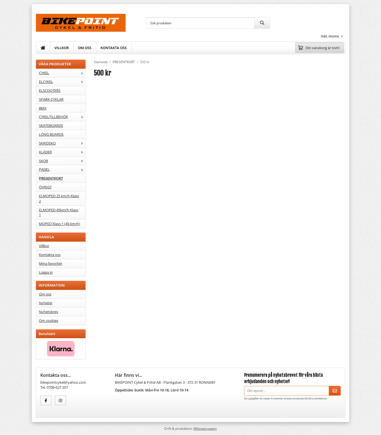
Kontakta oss (49, 254)
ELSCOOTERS (49, 90)
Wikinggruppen (205, 428)
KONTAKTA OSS (113, 47)
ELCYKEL (62, 81)
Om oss (45, 294)
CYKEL (62, 72)
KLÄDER (62, 152)
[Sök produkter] (200, 22)
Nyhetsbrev (48, 311)
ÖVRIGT (45, 187)
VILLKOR (61, 47)
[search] (262, 22)
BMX (43, 108)
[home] (43, 48)
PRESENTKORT (51, 178)
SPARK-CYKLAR (51, 99)
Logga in (46, 272)
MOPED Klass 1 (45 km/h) (59, 223)
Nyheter (45, 302)
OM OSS (84, 47)
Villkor (44, 245)
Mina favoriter (50, 263)
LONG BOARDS (51, 134)
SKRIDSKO (62, 143)
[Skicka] (335, 391)
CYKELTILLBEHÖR (62, 116)
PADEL (62, 169)
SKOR (62, 160)
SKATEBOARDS (51, 125)
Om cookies (48, 320)
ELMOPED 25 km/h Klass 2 (59, 198)
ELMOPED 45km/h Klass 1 (58, 212)
